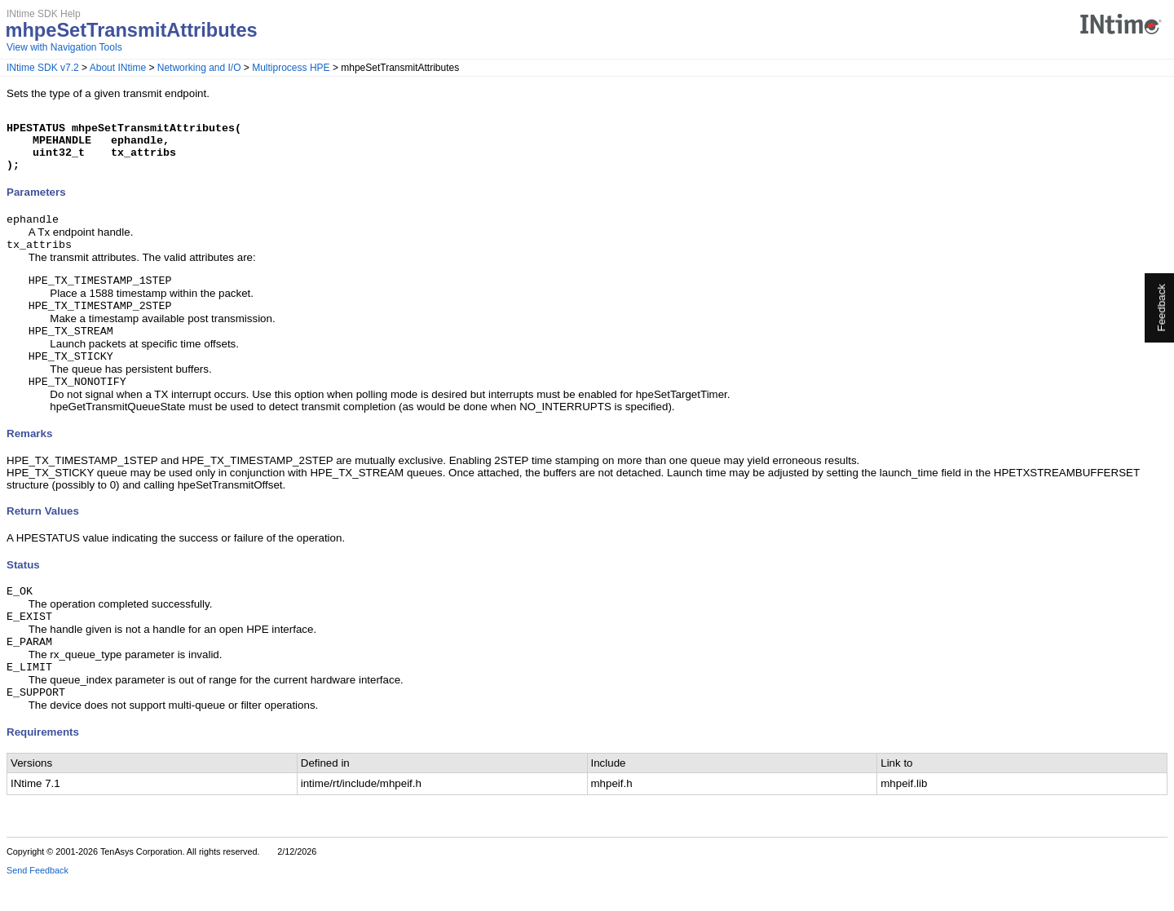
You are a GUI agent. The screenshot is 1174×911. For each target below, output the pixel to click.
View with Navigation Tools (64, 47)
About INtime (118, 67)
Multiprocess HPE (290, 67)
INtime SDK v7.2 (43, 67)
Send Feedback (37, 899)
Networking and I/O (199, 67)
